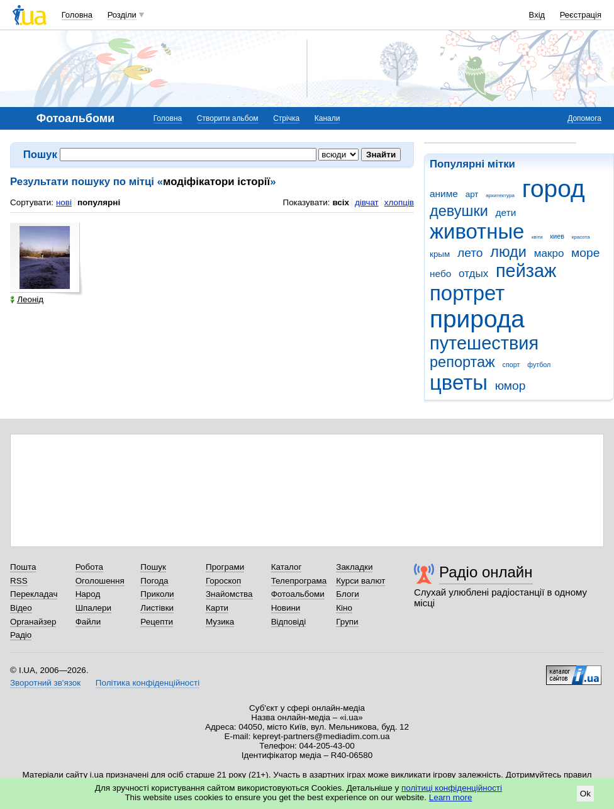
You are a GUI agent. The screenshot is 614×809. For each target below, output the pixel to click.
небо (440, 273)
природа (477, 318)
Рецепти (156, 621)
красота (581, 237)
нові (64, 202)
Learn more (450, 797)
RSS (19, 581)
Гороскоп (223, 581)
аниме (444, 193)
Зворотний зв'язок (45, 682)
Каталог (286, 567)
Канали (327, 118)
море (585, 252)
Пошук (153, 567)
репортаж (462, 362)
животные (477, 231)
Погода (154, 581)
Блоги (347, 594)
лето (470, 252)
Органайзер (33, 621)
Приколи (157, 594)
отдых (473, 274)
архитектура (500, 195)
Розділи (122, 15)
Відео (21, 608)
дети (506, 212)
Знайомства (229, 594)
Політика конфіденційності (147, 682)
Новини (286, 608)
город (553, 188)
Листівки (157, 608)
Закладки (354, 567)
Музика (220, 621)
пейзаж (526, 271)
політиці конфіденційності (451, 788)
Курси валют (360, 581)
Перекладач (33, 594)
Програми (225, 567)
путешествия (484, 343)
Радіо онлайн (486, 571)
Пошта (23, 567)
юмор (510, 385)
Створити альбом (228, 118)
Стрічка (286, 118)
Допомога (584, 118)
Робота (89, 567)
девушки (459, 211)
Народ (88, 594)
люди (508, 252)
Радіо (20, 635)
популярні (98, 202)
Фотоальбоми (298, 594)
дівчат (367, 202)
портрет (467, 293)
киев (557, 236)
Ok (585, 793)
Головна (77, 15)
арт (472, 194)
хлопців (399, 202)
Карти (217, 608)
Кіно (344, 608)
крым (440, 254)
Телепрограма (299, 581)
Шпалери (93, 608)
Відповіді (288, 621)
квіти (537, 237)
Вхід (537, 15)
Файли (88, 621)
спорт (511, 364)
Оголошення (100, 581)
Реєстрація (580, 15)
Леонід (26, 299)
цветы (459, 382)
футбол (538, 364)
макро (549, 253)
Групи (347, 621)
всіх (340, 202)
